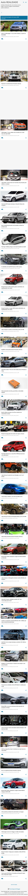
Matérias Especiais (16, 12)
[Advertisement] (14, 56)
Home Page (3, 12)
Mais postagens (14, 884)
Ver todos (3, 18)
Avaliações (9, 12)
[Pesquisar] (23, 2)
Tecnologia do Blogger (14, 889)
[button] (26, 39)
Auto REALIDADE (9, 2)
